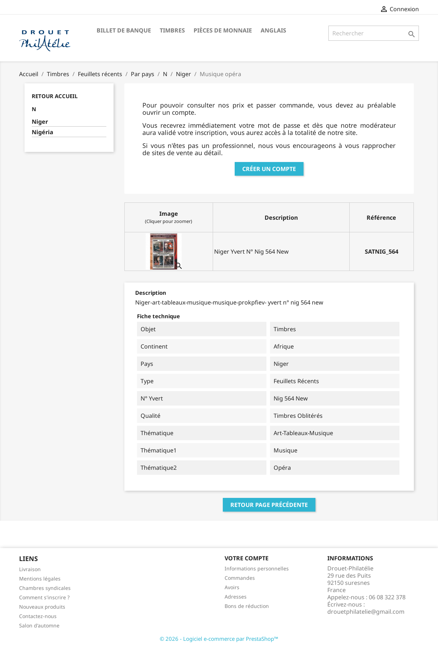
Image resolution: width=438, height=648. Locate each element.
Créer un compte (269, 169)
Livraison (30, 569)
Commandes (240, 577)
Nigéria (42, 132)
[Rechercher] (373, 33)
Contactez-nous (38, 616)
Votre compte (247, 558)
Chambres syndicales (45, 587)
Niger (40, 122)
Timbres (172, 30)
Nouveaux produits (42, 606)
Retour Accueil (55, 96)
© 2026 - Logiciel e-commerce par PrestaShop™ (219, 638)
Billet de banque (124, 30)
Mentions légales (40, 578)
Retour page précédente (269, 505)
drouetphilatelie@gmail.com (365, 612)
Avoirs (232, 587)
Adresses (236, 596)
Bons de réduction (247, 606)
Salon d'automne (39, 625)
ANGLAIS (273, 30)
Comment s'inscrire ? (44, 597)
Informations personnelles (257, 568)
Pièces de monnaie (223, 30)
